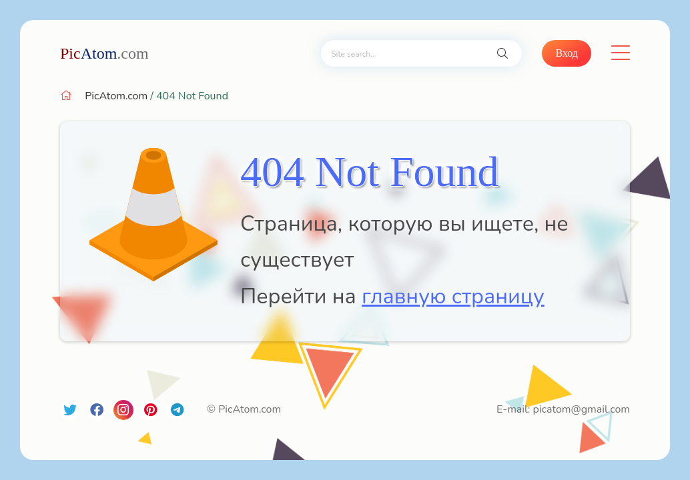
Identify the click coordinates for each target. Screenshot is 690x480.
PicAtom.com (116, 96)
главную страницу (453, 296)
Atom (104, 53)
